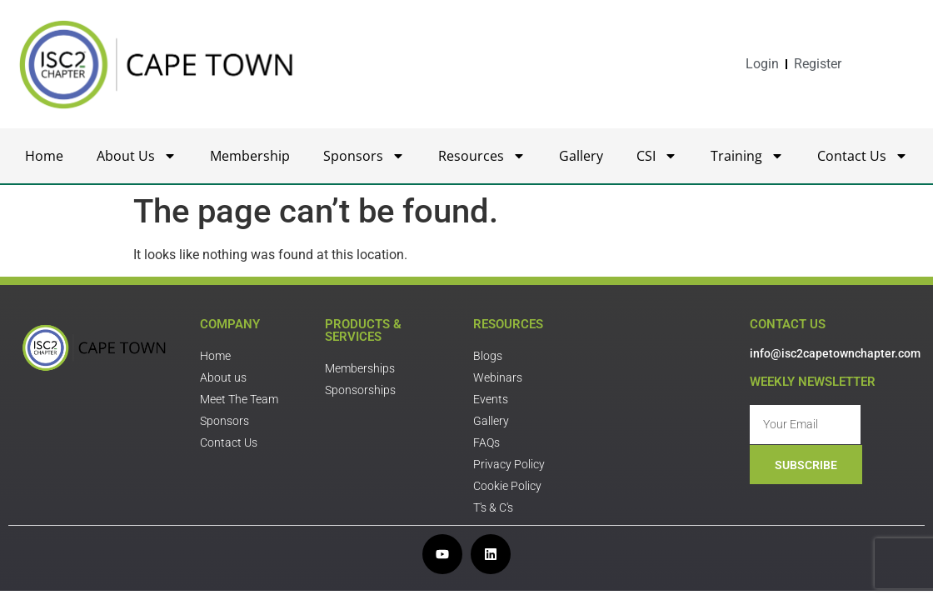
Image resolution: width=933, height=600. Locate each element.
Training (747, 156)
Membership (250, 156)
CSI (656, 156)
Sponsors (364, 156)
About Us (137, 156)
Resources (482, 156)
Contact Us (862, 156)
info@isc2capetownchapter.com (835, 353)
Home (44, 156)
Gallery (581, 156)
